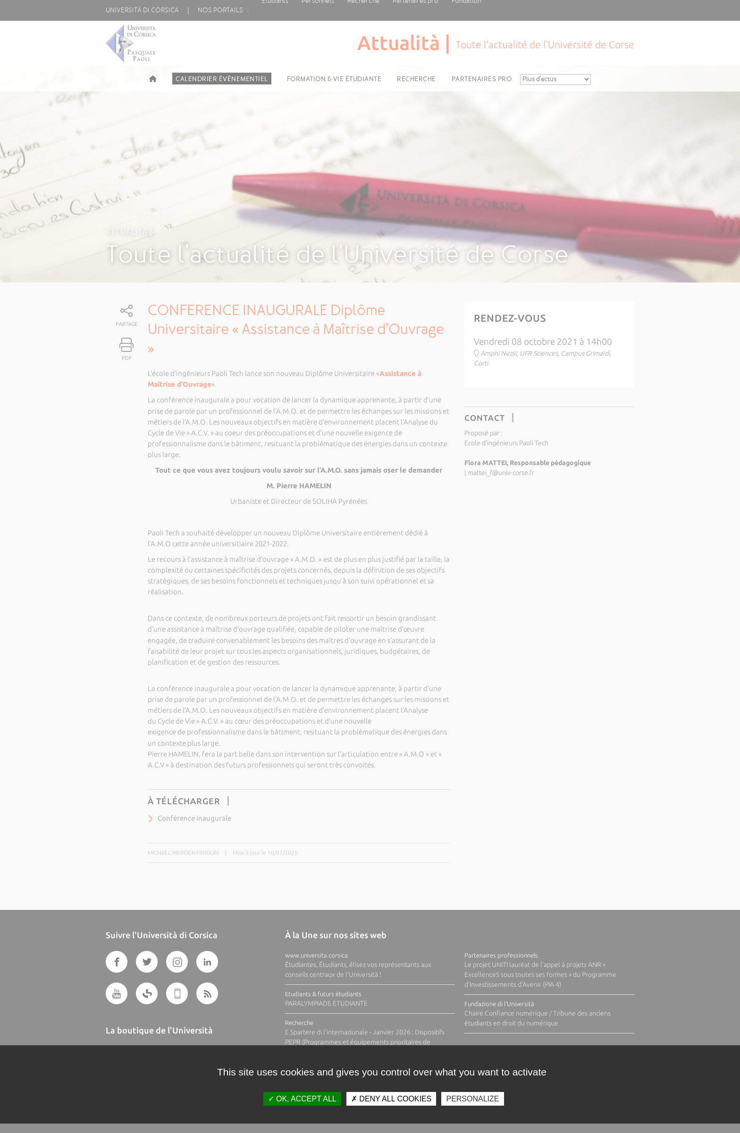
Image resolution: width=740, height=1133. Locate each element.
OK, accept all (302, 1099)
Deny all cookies (391, 1099)
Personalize (472, 1099)
